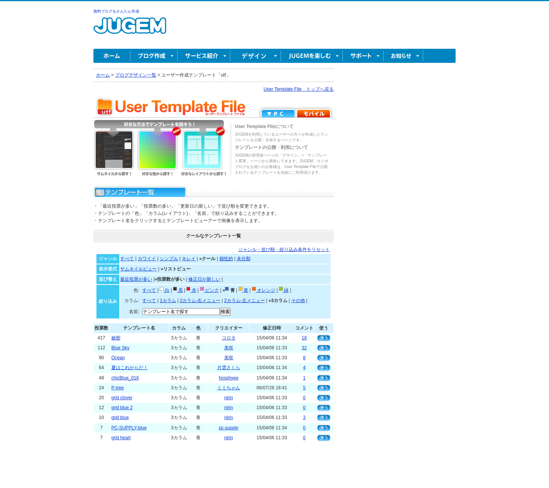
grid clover (121, 397)
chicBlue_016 (125, 378)
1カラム (168, 300)
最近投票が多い (136, 279)
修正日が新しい (204, 279)
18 (304, 338)
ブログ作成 (154, 56)
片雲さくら (228, 367)
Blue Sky (120, 347)
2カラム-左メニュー (244, 300)
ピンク (209, 290)
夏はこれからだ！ (129, 367)
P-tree (117, 387)
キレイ (189, 258)
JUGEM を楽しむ (312, 56)
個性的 (226, 258)
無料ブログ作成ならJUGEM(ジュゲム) (129, 30)
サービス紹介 (204, 56)
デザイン (255, 56)
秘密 (115, 338)
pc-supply (228, 427)
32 (304, 347)
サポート (363, 56)
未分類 (243, 258)
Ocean (118, 357)
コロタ (229, 338)
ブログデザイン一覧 (135, 75)
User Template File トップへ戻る (298, 89)
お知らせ (403, 56)
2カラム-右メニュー (200, 300)
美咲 (228, 347)
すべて (127, 258)
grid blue (120, 417)
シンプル (169, 258)
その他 (298, 300)
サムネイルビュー (138, 269)
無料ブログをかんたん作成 (116, 11)
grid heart (121, 437)
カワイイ (147, 258)
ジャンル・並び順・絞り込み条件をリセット (284, 249)
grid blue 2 (122, 407)
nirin (228, 397)
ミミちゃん (228, 387)
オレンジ (263, 290)
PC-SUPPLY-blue (129, 427)
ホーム (111, 56)
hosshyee (228, 378)
